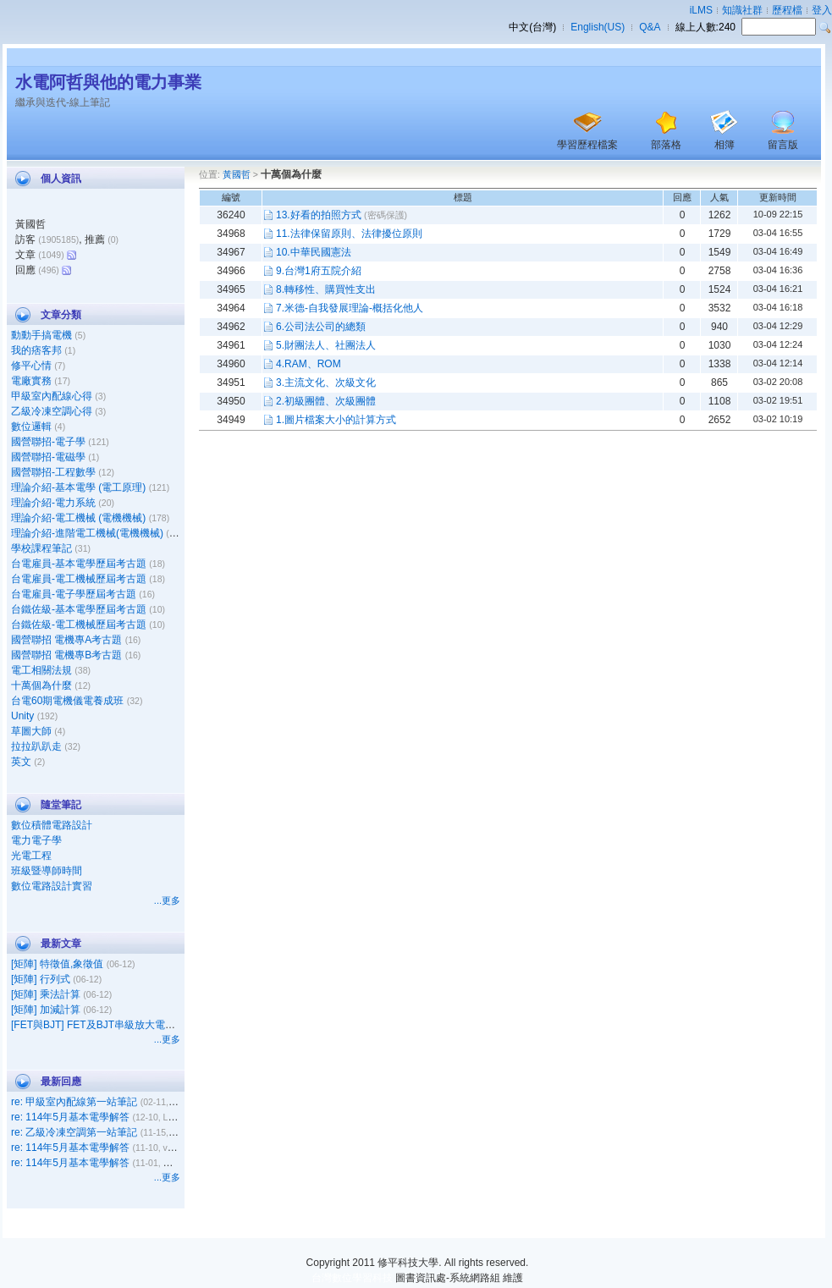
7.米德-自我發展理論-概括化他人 (349, 308)
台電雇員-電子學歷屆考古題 (73, 594)
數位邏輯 (31, 426)
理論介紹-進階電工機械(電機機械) (87, 533)
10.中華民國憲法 (313, 252)
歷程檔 (787, 10)
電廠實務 (31, 381)
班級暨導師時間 (46, 871)
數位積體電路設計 (51, 825)
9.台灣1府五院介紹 (318, 271)
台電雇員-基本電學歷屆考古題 (78, 564)
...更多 (167, 900)
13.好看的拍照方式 (318, 215)
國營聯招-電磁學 (48, 457)
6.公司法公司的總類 (321, 327)
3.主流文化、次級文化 (326, 382)
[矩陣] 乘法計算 (45, 994)
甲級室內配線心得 (51, 396)
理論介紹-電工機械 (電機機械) (78, 518)
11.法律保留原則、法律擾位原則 (349, 233)
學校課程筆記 (41, 548)
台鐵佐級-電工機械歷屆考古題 (78, 624)
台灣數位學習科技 (352, 1278)
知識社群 (742, 10)
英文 (21, 762)
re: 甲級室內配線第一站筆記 (74, 1102)
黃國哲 (237, 174)
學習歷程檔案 (587, 145)
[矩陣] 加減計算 (45, 1010)
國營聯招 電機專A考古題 (66, 640)
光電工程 (31, 855)
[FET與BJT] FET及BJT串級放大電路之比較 (108, 1025)
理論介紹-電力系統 (53, 503)
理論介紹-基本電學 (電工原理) (78, 487)
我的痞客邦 (36, 350)
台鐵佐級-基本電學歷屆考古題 (78, 609)
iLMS (701, 10)
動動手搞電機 (41, 335)
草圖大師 (31, 731)
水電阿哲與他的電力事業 (108, 82)
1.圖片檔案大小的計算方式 (336, 420)
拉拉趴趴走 (36, 746)
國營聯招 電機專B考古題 (66, 655)
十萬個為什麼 (41, 685)
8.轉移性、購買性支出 (326, 289)
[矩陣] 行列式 (40, 979)
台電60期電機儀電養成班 (67, 701)
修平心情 (31, 366)
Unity (22, 716)
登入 (822, 10)
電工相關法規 (41, 670)
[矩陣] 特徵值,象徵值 (57, 964)
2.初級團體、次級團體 (326, 401)
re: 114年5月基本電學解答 (70, 1117)
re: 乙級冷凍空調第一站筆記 (74, 1132)
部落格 (666, 145)
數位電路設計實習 (51, 886)
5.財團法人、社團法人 (326, 345)
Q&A (649, 27)
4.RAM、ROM (308, 364)
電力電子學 (36, 840)
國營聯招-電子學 (48, 442)
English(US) (597, 27)
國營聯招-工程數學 (53, 472)
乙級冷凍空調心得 (51, 411)
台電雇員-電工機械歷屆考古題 (78, 579)
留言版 (783, 145)
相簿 (724, 145)
